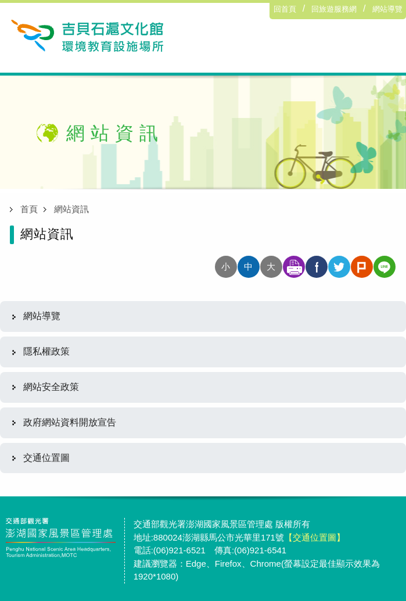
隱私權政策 (46, 351)
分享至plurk (362, 267)
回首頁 (285, 9)
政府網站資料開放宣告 (69, 422)
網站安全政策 (51, 387)
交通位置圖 (46, 458)
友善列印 (294, 267)
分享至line (384, 267)
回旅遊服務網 (334, 9)
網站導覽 (387, 9)
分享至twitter (339, 267)
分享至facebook (317, 267)
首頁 (29, 209)
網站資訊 (71, 209)
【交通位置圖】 (314, 537)
